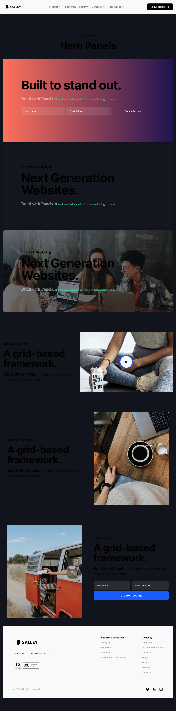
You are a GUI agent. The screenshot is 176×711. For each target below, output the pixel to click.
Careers (146, 652)
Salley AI (105, 642)
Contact (146, 672)
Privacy (146, 667)
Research (70, 6)
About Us (147, 642)
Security (83, 6)
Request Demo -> (160, 6)
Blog (144, 657)
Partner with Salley (152, 647)
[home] (13, 6)
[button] (55, 6)
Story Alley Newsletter (112, 657)
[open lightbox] (126, 362)
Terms (145, 662)
